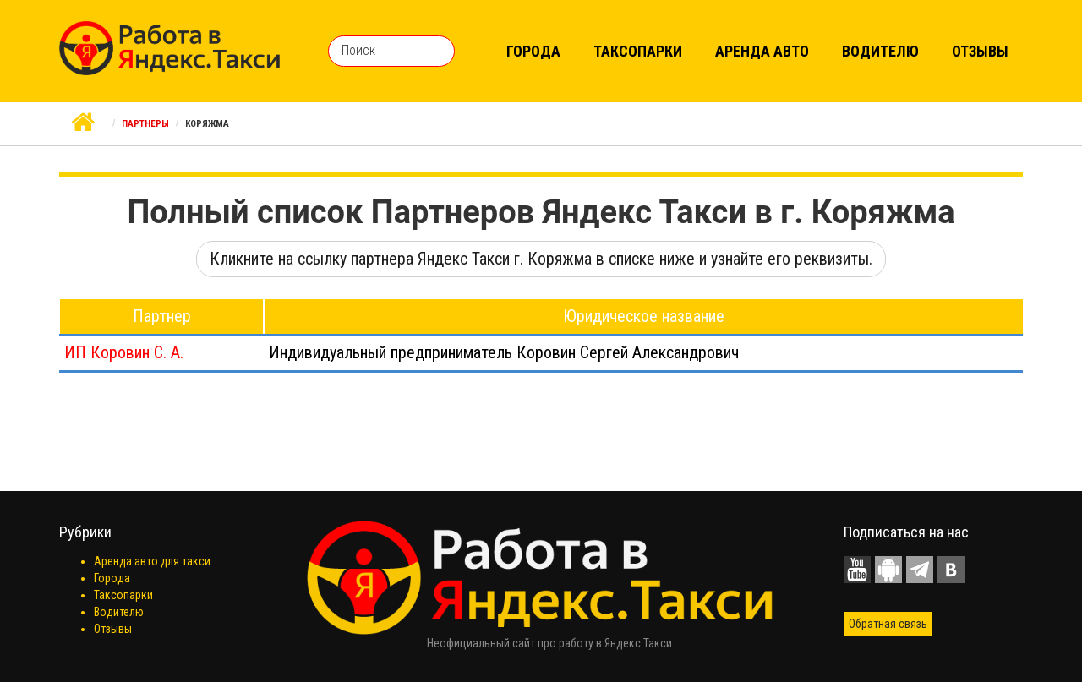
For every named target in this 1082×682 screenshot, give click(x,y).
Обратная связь (888, 623)
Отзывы (980, 51)
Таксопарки (637, 51)
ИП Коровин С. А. (123, 352)
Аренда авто (762, 51)
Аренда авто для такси (152, 561)
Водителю (880, 51)
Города (533, 51)
